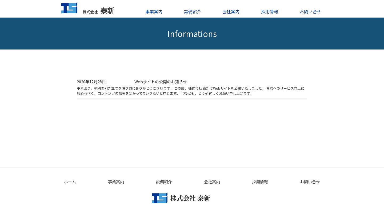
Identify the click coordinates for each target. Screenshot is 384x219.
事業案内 (153, 11)
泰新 (87, 8)
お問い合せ (310, 11)
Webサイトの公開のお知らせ (160, 81)
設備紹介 (192, 11)
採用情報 (269, 11)
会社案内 (230, 11)
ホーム (70, 181)
